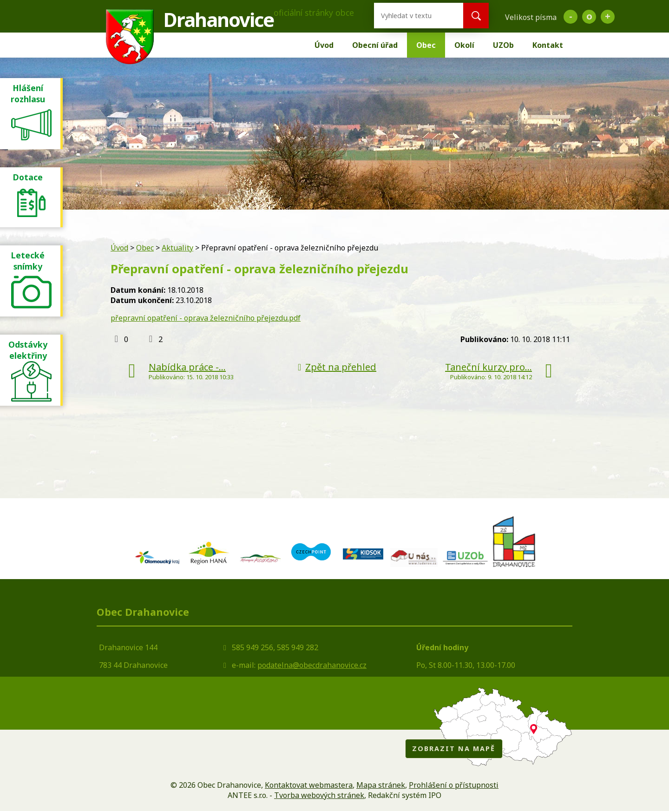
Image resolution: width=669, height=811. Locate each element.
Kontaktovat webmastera (309, 785)
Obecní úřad (375, 45)
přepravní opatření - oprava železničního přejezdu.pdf (206, 318)
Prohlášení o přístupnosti (453, 785)
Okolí (464, 45)
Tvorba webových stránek (319, 795)
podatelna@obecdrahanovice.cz (312, 665)
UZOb (503, 45)
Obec (426, 45)
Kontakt (547, 45)
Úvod (324, 45)
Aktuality (177, 248)
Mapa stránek (380, 785)
